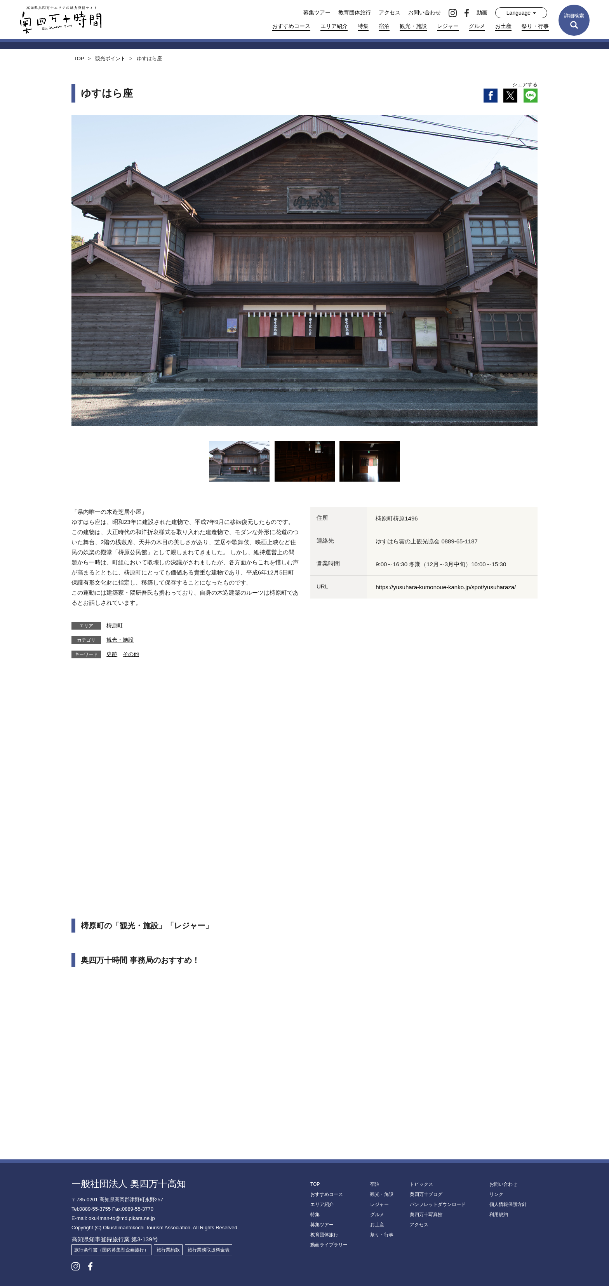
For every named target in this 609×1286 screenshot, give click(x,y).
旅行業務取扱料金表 (209, 1250)
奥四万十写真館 (426, 1214)
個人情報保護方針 (508, 1204)
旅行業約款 (168, 1250)
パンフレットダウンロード (438, 1204)
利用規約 (498, 1214)
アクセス (389, 12)
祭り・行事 (535, 26)
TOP (315, 1184)
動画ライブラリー (329, 1245)
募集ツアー (317, 12)
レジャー (448, 26)
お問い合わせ (424, 12)
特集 (363, 26)
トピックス (421, 1184)
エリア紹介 (334, 26)
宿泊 (384, 26)
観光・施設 (413, 26)
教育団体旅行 (354, 12)
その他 (131, 654)
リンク (496, 1194)
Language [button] (521, 13)
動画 (482, 12)
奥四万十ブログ (426, 1194)
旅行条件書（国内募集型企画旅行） (111, 1250)
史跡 (111, 654)
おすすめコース (291, 26)
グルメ (477, 26)
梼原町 (114, 625)
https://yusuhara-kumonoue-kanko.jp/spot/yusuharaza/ (446, 587)
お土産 (503, 26)
